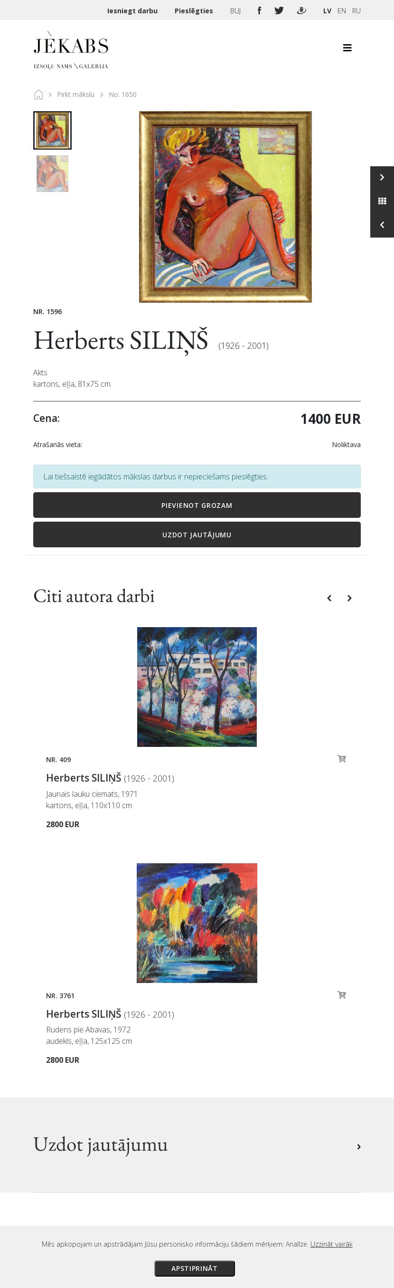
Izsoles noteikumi (235, 1018)
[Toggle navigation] (347, 50)
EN (342, 10)
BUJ (236, 10)
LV (327, 10)
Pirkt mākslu (75, 94)
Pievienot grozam (196, 505)
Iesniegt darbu (133, 10)
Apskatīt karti (69, 1132)
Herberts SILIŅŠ (123, 339)
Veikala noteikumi (236, 1058)
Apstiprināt (194, 1268)
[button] (330, 597)
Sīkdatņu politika (234, 1085)
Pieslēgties (195, 10)
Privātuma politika (236, 1072)
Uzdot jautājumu (197, 534)
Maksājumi (223, 1032)
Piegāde (218, 1045)
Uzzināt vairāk (331, 1244)
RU (356, 10)
